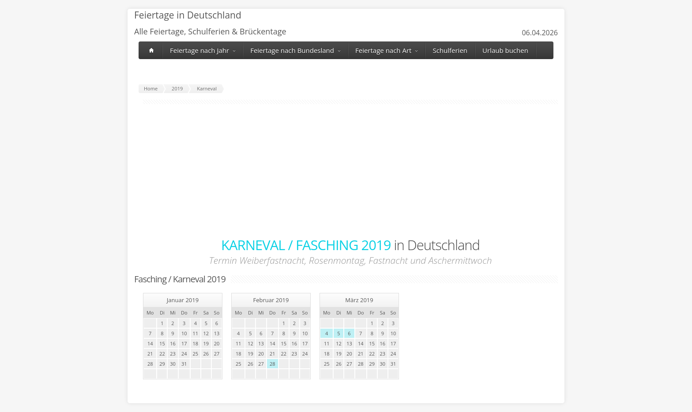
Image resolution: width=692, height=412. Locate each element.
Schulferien (449, 50)
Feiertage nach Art (386, 50)
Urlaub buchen (505, 50)
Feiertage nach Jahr (202, 50)
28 (272, 363)
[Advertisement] (350, 170)
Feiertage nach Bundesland (295, 50)
